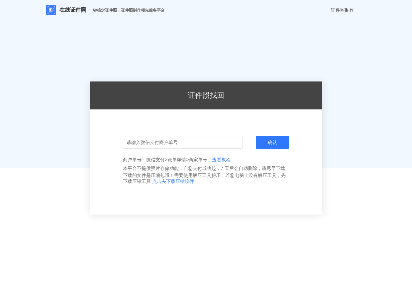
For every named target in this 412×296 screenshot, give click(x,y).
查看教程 (221, 159)
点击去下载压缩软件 (173, 181)
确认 (272, 142)
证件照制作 (342, 10)
